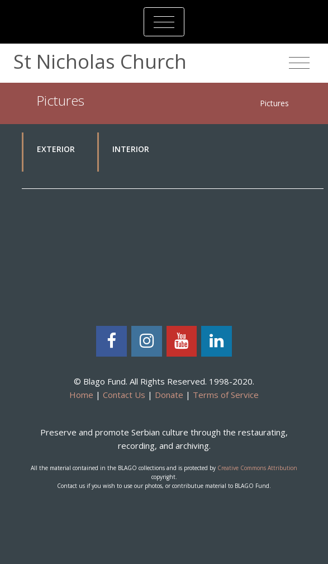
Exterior (56, 149)
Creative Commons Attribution (257, 468)
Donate (169, 394)
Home (81, 394)
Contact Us (124, 394)
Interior (130, 149)
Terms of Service (226, 394)
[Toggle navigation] (164, 21)
